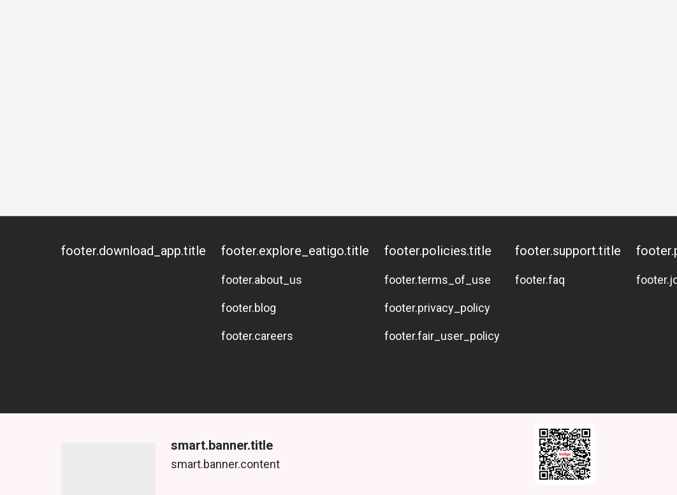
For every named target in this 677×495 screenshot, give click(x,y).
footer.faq (540, 279)
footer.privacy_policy (437, 307)
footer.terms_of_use (437, 279)
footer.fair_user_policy (442, 336)
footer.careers (257, 336)
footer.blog (248, 307)
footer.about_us (261, 279)
